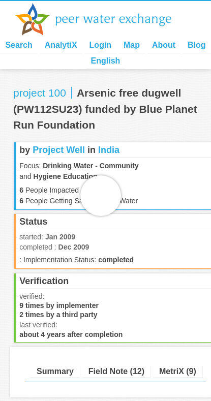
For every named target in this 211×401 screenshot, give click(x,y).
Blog (197, 45)
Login (100, 45)
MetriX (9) (177, 371)
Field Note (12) (116, 371)
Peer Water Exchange (101, 19)
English (105, 60)
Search (18, 45)
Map (132, 45)
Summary (55, 371)
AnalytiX (61, 45)
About (163, 45)
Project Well (59, 150)
